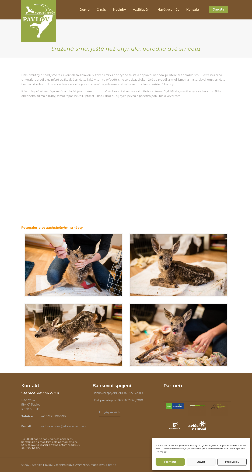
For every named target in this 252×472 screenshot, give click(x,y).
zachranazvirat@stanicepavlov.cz (63, 426)
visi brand (109, 465)
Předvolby (232, 461)
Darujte (218, 9)
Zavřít (201, 461)
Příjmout (170, 461)
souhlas (189, 445)
